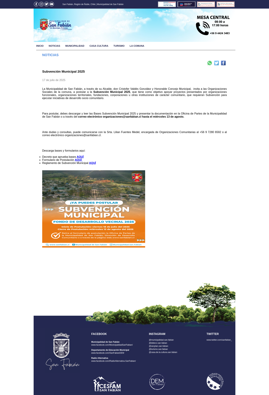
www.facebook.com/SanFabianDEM (107, 353)
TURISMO (119, 45)
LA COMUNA (137, 45)
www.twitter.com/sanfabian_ (219, 340)
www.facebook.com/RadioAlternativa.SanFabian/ (113, 361)
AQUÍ (80, 156)
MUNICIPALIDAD (74, 45)
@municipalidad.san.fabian (161, 340)
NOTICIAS (54, 45)
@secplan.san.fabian (158, 346)
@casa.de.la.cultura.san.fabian (163, 352)
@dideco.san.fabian (158, 343)
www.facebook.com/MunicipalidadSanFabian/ (112, 345)
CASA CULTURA (99, 45)
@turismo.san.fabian (158, 349)
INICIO (40, 45)
